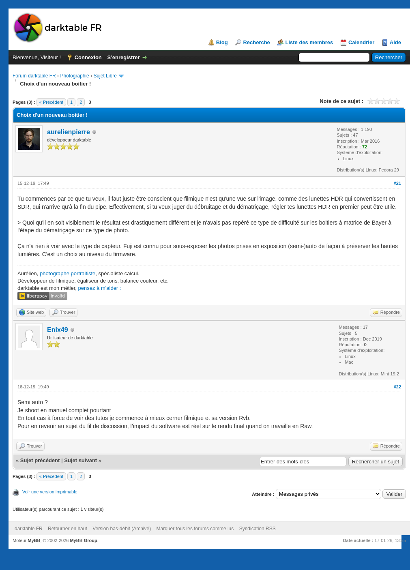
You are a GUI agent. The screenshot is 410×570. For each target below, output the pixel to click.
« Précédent (51, 102)
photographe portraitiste (67, 273)
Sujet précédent (40, 460)
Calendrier (361, 42)
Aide (395, 42)
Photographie (74, 76)
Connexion (88, 57)
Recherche (256, 42)
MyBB (34, 540)
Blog (222, 42)
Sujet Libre (104, 76)
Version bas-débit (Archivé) (121, 528)
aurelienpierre (68, 132)
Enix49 (57, 329)
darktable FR (29, 528)
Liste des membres (309, 42)
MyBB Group (83, 540)
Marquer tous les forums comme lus (195, 528)
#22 (397, 386)
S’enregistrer (123, 57)
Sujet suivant (80, 460)
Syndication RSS (257, 528)
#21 (397, 183)
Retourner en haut (67, 528)
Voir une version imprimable (49, 491)
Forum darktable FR (34, 76)
